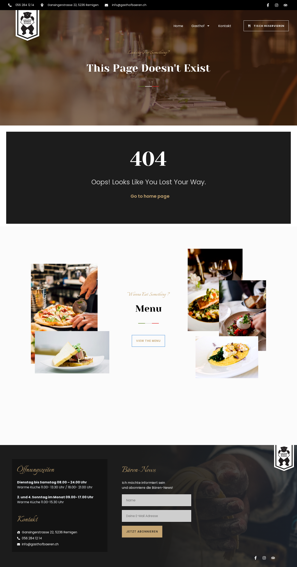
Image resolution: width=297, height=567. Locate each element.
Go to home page (150, 200)
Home (178, 26)
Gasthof (200, 26)
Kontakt (224, 26)
